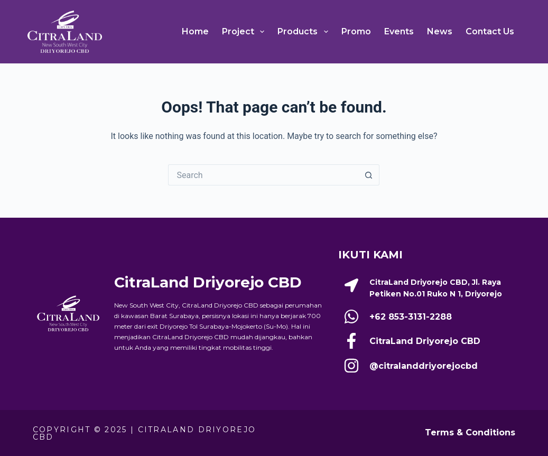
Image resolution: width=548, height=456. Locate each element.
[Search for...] (263, 174)
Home (195, 31)
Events (399, 31)
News (439, 31)
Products (304, 31)
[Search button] (368, 174)
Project (245, 31)
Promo (356, 31)
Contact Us (490, 31)
